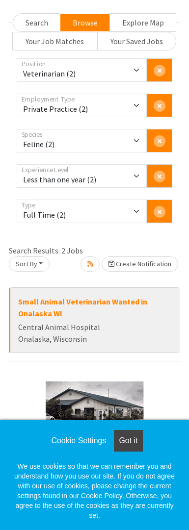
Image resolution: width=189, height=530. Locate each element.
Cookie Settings (78, 440)
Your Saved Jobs (136, 41)
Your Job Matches (55, 41)
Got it (128, 440)
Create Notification (139, 263)
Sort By (26, 263)
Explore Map (143, 22)
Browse (85, 22)
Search (37, 22)
